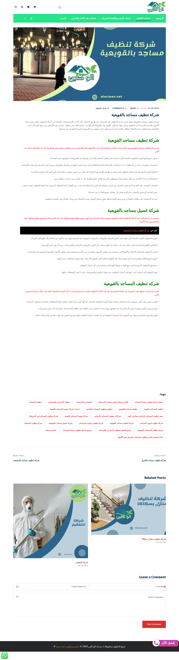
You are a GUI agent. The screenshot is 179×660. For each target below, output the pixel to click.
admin (133, 112)
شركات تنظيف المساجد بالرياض (107, 420)
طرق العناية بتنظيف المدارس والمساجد (114, 434)
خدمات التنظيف (100, 112)
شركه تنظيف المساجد (33, 427)
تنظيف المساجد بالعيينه (153, 413)
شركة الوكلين (146, 222)
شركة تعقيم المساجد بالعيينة (76, 420)
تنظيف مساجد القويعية (128, 413)
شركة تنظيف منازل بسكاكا (154, 543)
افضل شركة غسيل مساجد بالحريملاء (113, 406)
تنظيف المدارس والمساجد (59, 406)
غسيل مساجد (50, 434)
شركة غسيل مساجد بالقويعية (60, 427)
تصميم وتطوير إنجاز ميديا (68, 654)
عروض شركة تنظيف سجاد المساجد (77, 434)
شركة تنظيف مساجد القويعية (122, 427)
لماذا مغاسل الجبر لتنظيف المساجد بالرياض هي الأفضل (140, 441)
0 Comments (118, 112)
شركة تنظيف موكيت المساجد (91, 427)
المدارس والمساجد (84, 406)
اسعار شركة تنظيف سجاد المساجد (149, 406)
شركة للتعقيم (82, 567)
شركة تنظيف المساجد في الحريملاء (43, 420)
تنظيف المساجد (35, 406)
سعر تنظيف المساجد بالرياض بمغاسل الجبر (145, 420)
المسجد (115, 319)
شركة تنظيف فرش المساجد (151, 427)
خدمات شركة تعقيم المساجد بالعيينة (65, 413)
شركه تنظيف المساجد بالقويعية (150, 434)
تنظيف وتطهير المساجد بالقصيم (99, 413)
